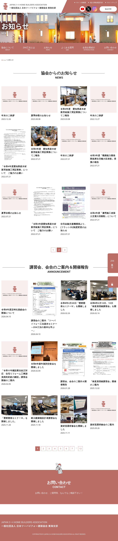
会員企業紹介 (89, 48)
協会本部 (108, 9)
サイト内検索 (81, 2)
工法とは (112, 263)
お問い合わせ (110, 48)
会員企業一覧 (113, 282)
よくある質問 (67, 48)
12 (80, 448)
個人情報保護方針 (96, 2)
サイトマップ (112, 2)
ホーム (3, 60)
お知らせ (48, 48)
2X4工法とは (29, 48)
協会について (7, 48)
